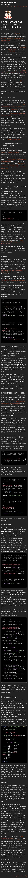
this (19, 840)
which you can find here (14, 139)
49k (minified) (11, 51)
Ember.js (17, 33)
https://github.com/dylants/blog (20, 876)
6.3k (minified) (11, 49)
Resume (13, 6)
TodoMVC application (13, 152)
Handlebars (14, 109)
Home (8, 6)
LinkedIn (25, 6)
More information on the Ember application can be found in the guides (13, 241)
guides (3, 152)
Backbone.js (22, 47)
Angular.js (21, 81)
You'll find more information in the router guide (13, 280)
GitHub (19, 6)
